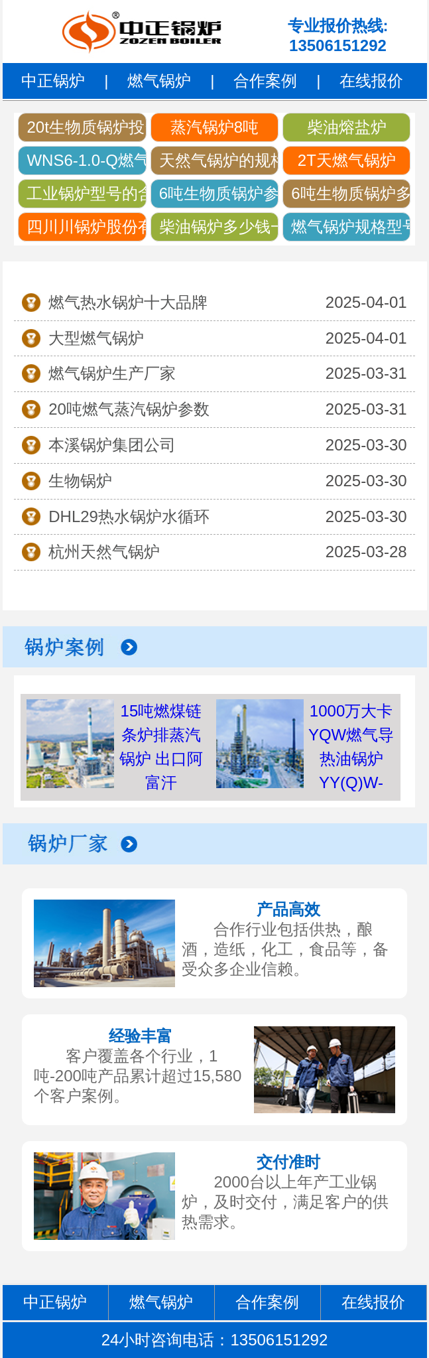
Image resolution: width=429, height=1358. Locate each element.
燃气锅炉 (159, 81)
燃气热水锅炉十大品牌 (128, 302)
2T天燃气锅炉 (347, 160)
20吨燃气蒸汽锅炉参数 (129, 409)
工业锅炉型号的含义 (86, 193)
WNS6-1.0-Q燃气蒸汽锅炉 (86, 160)
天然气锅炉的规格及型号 (218, 160)
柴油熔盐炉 (347, 127)
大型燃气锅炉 (96, 338)
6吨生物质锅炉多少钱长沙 (350, 193)
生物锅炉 (80, 481)
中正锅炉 (53, 81)
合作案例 (265, 81)
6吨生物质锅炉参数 (218, 193)
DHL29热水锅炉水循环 (129, 516)
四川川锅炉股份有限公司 (86, 227)
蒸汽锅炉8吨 (214, 127)
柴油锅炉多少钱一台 (218, 227)
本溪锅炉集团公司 (112, 445)
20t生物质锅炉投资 (86, 127)
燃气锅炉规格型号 (350, 227)
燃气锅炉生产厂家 (112, 373)
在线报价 (371, 81)
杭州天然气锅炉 (104, 552)
